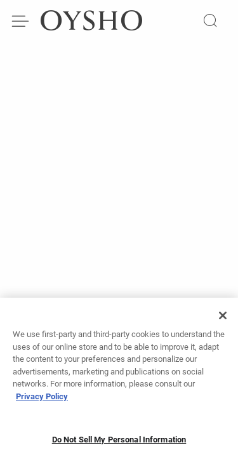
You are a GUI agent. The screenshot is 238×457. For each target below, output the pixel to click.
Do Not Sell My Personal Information (119, 444)
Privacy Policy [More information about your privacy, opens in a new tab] (42, 400)
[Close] (223, 320)
